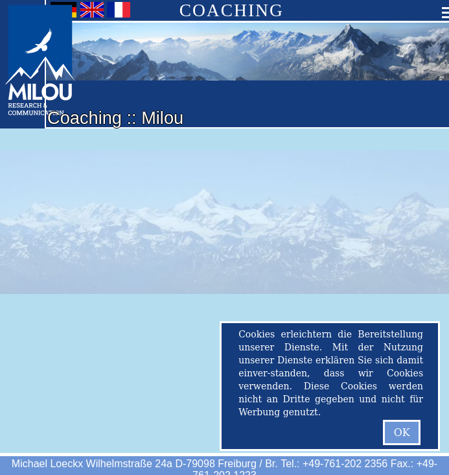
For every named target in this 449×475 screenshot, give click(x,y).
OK (402, 432)
